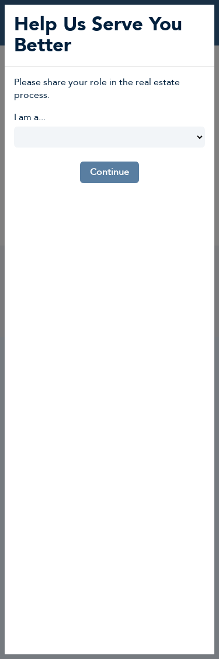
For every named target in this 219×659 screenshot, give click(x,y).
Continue (109, 172)
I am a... (30, 117)
